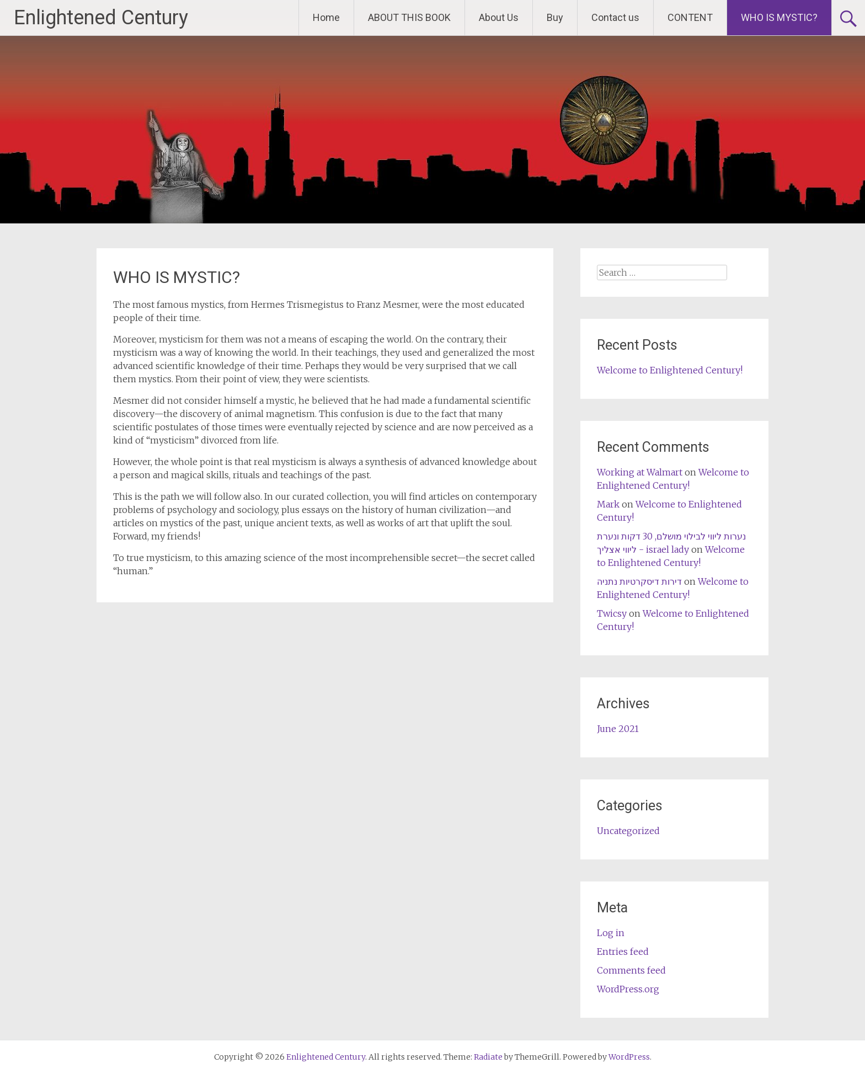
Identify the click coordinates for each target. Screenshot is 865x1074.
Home (326, 17)
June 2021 (618, 728)
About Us (499, 17)
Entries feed (623, 951)
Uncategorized (628, 830)
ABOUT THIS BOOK (409, 17)
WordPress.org (628, 989)
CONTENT (690, 17)
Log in (610, 932)
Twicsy (612, 613)
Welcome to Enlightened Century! (670, 370)
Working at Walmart (639, 472)
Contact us (615, 17)
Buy (555, 17)
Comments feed (631, 970)
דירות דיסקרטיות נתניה (639, 581)
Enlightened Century (101, 17)
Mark (608, 504)
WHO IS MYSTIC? (779, 17)
